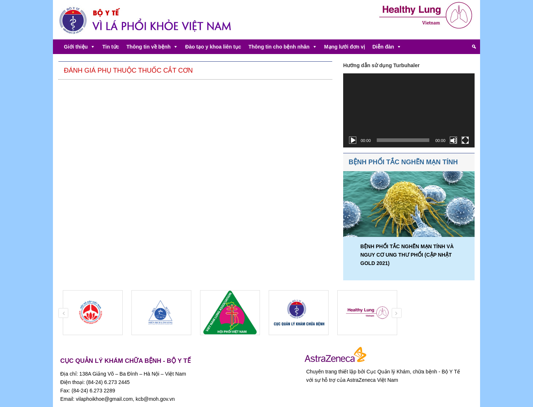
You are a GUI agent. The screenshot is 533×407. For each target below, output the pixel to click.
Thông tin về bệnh (148, 47)
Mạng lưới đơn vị (344, 47)
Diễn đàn (383, 47)
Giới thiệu (76, 47)
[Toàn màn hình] (465, 140)
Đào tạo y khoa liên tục (213, 47)
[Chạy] (352, 140)
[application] (409, 110)
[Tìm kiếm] (474, 46)
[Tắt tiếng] (453, 140)
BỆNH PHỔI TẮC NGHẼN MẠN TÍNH (403, 162)
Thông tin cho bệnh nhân (278, 47)
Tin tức (110, 47)
